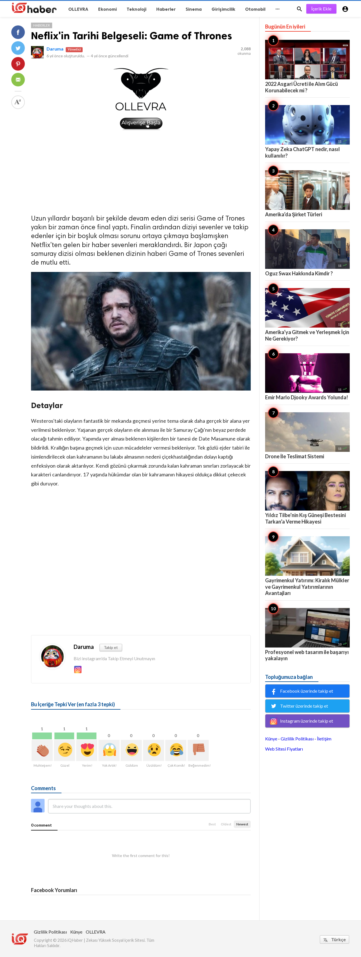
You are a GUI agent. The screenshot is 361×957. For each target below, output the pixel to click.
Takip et (111, 647)
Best (212, 824)
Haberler (41, 25)
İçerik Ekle (321, 8)
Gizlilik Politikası (297, 738)
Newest (242, 824)
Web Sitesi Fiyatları (284, 748)
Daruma (55, 48)
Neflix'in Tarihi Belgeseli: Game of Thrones (131, 36)
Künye (271, 738)
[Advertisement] (141, 170)
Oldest (226, 824)
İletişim (324, 738)
